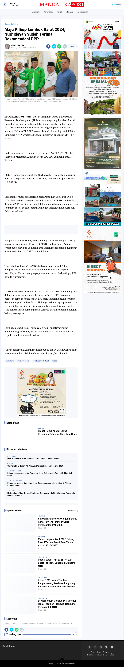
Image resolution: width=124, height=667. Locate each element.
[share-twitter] (54, 46)
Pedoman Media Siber (95, 655)
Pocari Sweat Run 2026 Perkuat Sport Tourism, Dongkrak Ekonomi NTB (56, 562)
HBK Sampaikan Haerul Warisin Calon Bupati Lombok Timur (33, 458)
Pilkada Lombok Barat (40, 361)
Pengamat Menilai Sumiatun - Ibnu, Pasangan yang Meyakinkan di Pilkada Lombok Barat (39, 484)
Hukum (69, 11)
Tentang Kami (96, 652)
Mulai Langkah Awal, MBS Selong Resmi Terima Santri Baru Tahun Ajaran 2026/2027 (56, 542)
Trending (117, 4)
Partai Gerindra (23, 361)
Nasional (43, 557)
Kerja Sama (110, 655)
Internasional (83, 11)
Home (6, 24)
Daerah (42, 516)
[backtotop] (62, 660)
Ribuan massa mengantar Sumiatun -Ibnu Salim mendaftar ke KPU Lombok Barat (39, 474)
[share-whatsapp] (59, 46)
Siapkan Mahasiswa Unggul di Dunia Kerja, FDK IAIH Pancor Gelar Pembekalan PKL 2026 (57, 521)
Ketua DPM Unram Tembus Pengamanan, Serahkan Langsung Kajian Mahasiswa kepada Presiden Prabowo (57, 583)
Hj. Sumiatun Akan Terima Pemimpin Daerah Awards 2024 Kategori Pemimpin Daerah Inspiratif (41, 494)
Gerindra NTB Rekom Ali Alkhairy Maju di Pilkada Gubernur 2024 (35, 466)
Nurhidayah (10, 361)
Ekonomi (35, 11)
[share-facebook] (48, 46)
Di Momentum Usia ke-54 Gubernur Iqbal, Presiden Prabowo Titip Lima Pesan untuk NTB (57, 603)
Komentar (73, 46)
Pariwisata (48, 11)
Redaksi (106, 652)
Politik (59, 11)
